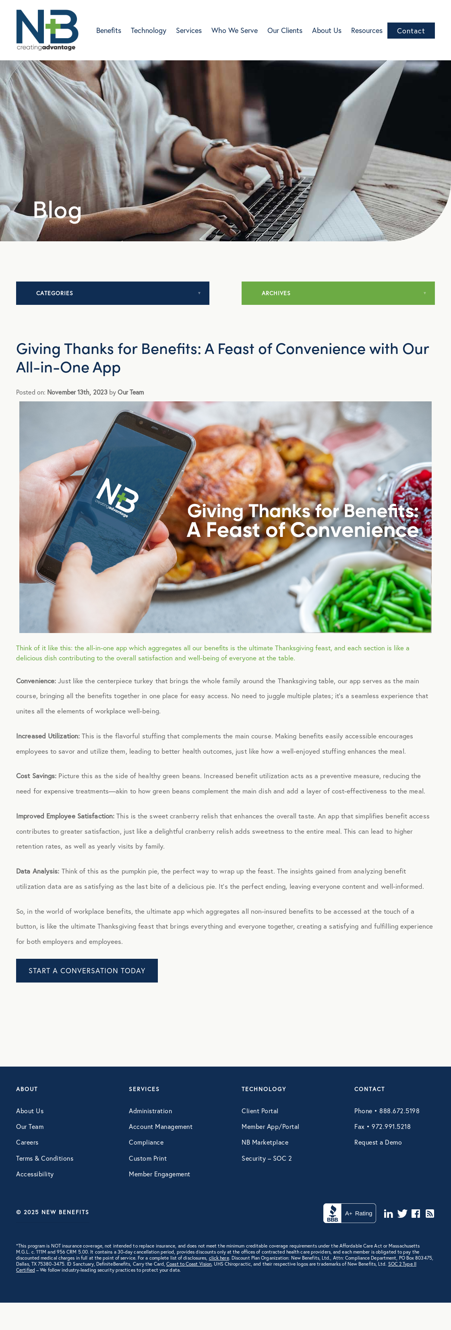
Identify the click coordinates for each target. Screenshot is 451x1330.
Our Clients (284, 30)
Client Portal (260, 1110)
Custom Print (148, 1158)
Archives (276, 293)
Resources (367, 30)
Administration (150, 1110)
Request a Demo (378, 1142)
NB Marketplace (265, 1142)
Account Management (160, 1126)
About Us (326, 30)
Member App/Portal (271, 1126)
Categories (54, 293)
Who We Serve (234, 30)
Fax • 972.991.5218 (382, 1126)
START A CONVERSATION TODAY (87, 970)
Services (189, 30)
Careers (27, 1142)
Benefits (108, 30)
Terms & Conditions (44, 1158)
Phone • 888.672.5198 (387, 1110)
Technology (148, 30)
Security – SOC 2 (267, 1158)
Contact (411, 30)
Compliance (146, 1142)
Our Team (29, 1126)
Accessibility (35, 1174)
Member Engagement (159, 1174)
